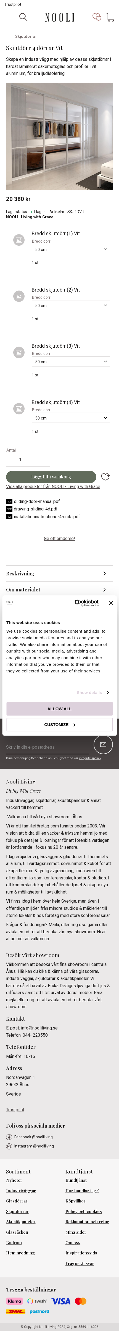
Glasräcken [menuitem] (17, 1232)
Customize (59, 724)
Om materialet (23, 589)
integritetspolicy (90, 758)
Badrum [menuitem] (14, 1242)
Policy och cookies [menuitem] (83, 1211)
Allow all (59, 708)
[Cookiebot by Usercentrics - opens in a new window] (75, 603)
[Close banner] (111, 603)
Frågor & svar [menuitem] (79, 1263)
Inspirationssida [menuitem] (81, 1253)
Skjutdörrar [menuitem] (17, 1211)
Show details (89, 692)
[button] (97, 17)
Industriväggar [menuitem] (21, 1190)
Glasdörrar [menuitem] (17, 1201)
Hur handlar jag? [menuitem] (82, 1190)
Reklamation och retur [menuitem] (87, 1221)
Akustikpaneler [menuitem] (21, 1221)
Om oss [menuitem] (72, 1242)
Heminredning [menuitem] (20, 1253)
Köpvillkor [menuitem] (75, 1201)
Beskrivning (20, 573)
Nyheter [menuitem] (14, 1180)
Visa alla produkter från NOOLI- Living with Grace (53, 486)
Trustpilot (12, 4)
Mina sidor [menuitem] (75, 1232)
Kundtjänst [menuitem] (76, 1180)
